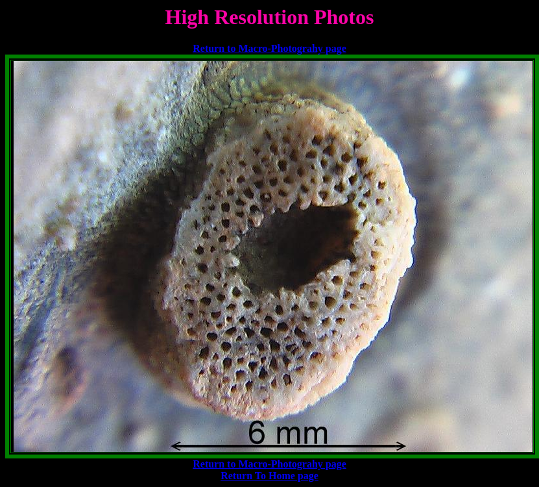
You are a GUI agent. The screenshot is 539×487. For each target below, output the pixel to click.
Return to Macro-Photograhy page (269, 48)
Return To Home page (269, 475)
